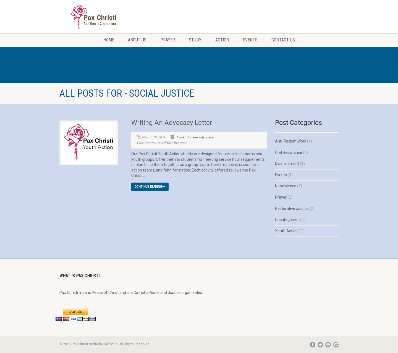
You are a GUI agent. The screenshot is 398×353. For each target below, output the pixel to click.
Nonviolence (285, 186)
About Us (137, 40)
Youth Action (187, 137)
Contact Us (283, 40)
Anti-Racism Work (290, 141)
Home (108, 40)
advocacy (206, 137)
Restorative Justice (292, 208)
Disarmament (287, 163)
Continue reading (150, 187)
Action (222, 40)
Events (250, 40)
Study (195, 40)
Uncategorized (288, 219)
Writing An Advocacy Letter (171, 123)
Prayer (167, 40)
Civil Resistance (288, 152)
